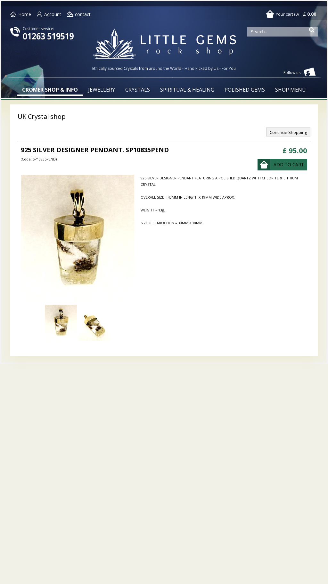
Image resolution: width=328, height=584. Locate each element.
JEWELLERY (101, 89)
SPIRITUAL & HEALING (187, 89)
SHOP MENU (290, 89)
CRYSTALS (137, 89)
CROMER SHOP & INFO (50, 89)
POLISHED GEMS (245, 89)
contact (83, 14)
